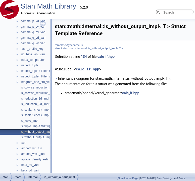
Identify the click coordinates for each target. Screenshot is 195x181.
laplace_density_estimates (38, 159)
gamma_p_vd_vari (33, 21)
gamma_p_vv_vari (33, 26)
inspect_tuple (29, 65)
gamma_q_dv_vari (33, 32)
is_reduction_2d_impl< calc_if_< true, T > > (49, 104)
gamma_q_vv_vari (33, 43)
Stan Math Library (48, 6)
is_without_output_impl (36, 131)
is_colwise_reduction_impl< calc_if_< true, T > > (53, 93)
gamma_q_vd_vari (33, 37)
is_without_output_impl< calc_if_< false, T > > (51, 137)
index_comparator (33, 60)
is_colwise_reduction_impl (38, 87)
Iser (23, 143)
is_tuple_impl (29, 120)
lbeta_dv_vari (29, 165)
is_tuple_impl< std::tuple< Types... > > (46, 126)
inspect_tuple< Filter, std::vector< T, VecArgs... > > (54, 76)
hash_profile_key (32, 49)
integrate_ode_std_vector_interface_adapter (50, 82)
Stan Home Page (128, 178)
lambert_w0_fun (31, 148)
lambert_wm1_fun (32, 154)
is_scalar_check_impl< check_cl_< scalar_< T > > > (55, 115)
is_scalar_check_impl (35, 109)
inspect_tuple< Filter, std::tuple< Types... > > (50, 71)
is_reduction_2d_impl (35, 98)
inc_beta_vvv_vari (33, 54)
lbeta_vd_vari (29, 170)
